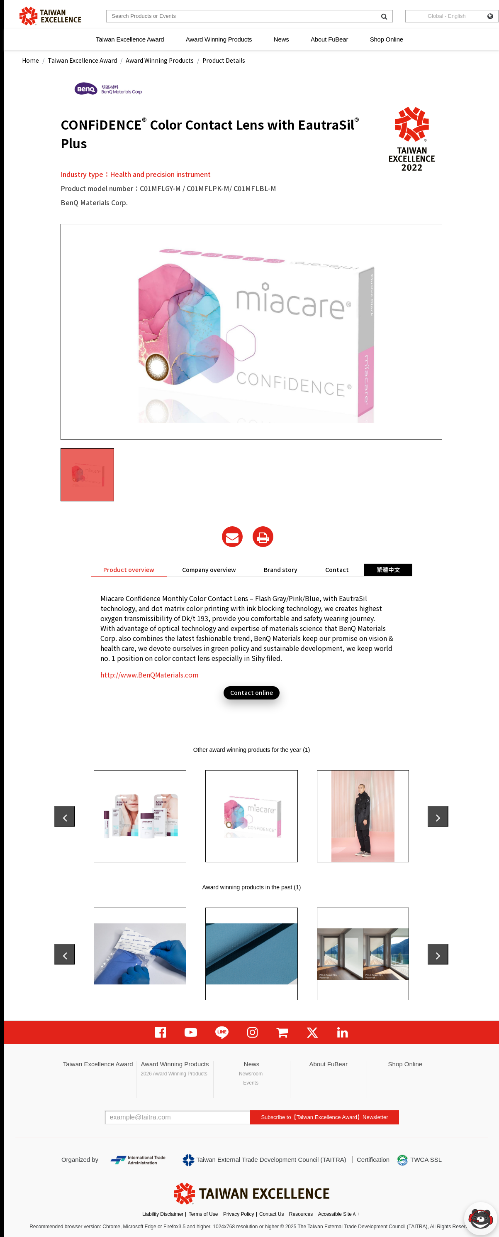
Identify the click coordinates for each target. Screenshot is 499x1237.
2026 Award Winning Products (174, 1073)
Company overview (209, 569)
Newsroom (251, 1073)
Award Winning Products (219, 39)
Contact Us (271, 1214)
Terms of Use (203, 1214)
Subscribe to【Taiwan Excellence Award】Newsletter (324, 1117)
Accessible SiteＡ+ (339, 1214)
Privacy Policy (238, 1214)
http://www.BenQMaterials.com (149, 675)
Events (250, 1082)
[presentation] (64, 816)
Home (30, 60)
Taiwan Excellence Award (130, 39)
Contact (337, 569)
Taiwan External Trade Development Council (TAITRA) (264, 1160)
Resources (301, 1214)
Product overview (128, 569)
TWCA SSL (419, 1160)
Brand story (280, 569)
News (281, 39)
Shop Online (386, 39)
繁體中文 (388, 569)
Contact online (251, 692)
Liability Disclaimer (162, 1214)
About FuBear (329, 39)
